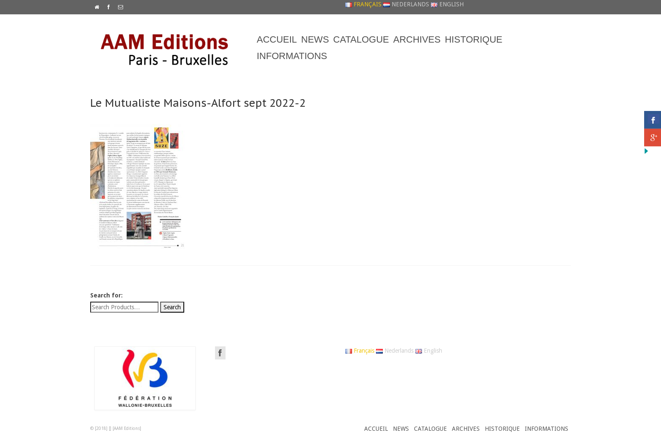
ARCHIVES (417, 39)
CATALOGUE (361, 39)
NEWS (315, 39)
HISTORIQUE (473, 39)
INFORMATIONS (292, 56)
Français (363, 4)
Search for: (106, 295)
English (447, 4)
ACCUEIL (277, 39)
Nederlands (406, 4)
